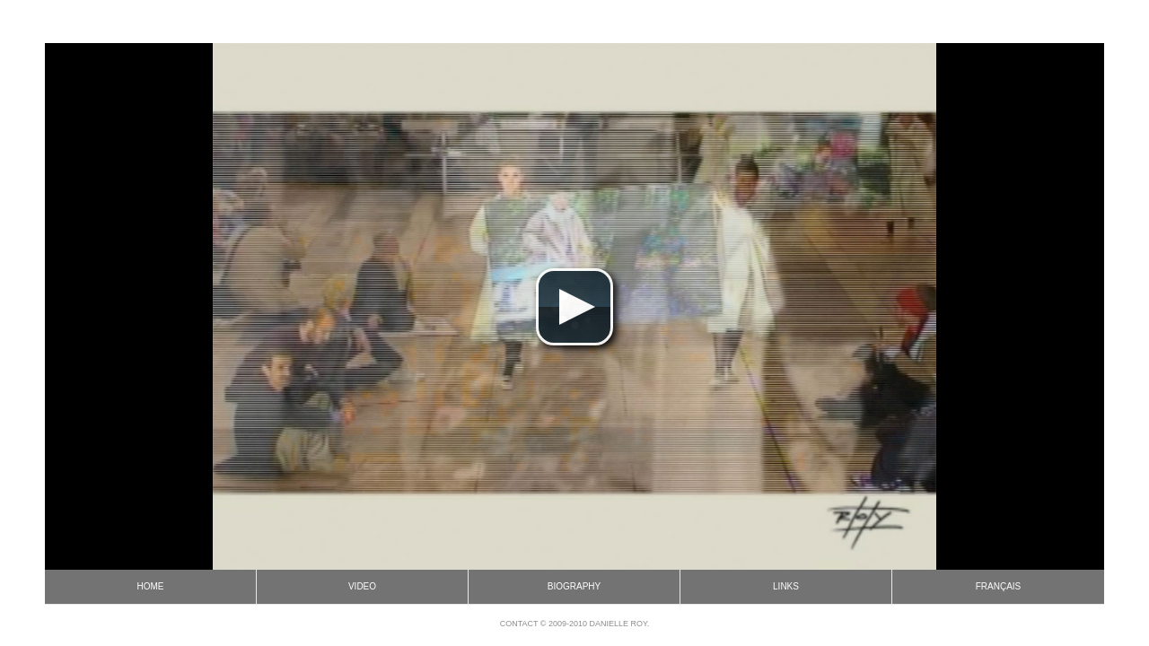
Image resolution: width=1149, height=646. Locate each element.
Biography (574, 586)
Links (786, 586)
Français (999, 586)
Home (150, 586)
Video (362, 586)
